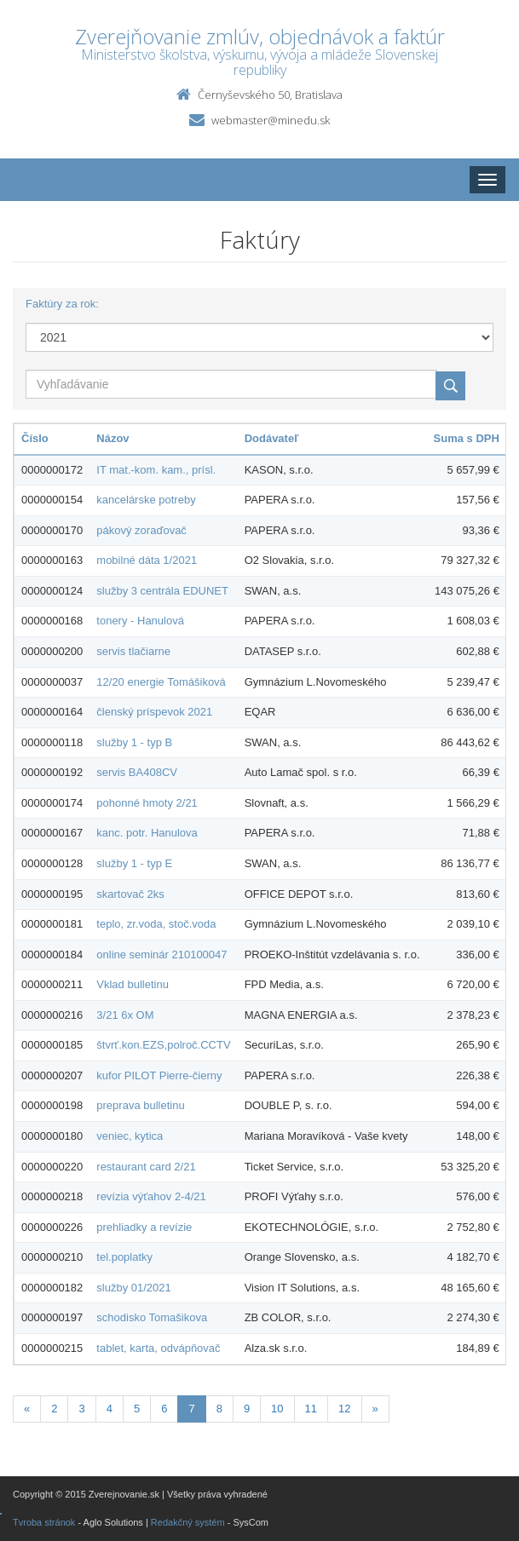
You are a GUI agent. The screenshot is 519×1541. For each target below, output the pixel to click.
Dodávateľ (272, 438)
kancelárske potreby (145, 499)
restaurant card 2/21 (145, 1166)
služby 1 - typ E (134, 863)
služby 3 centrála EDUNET (162, 590)
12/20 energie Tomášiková (161, 682)
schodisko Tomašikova (151, 1317)
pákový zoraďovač (141, 530)
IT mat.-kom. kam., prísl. (156, 469)
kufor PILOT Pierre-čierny (159, 1075)
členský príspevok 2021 (154, 711)
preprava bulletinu (140, 1105)
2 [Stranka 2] (54, 1408)
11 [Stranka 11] (311, 1408)
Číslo (35, 438)
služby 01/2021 (133, 1287)
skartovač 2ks (130, 894)
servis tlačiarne (133, 651)
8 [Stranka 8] (219, 1408)
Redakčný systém (188, 1522)
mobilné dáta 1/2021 (146, 560)
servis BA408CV (136, 772)
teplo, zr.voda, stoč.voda (156, 923)
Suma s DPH (466, 438)
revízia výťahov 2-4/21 (150, 1196)
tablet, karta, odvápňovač (158, 1348)
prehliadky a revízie (144, 1227)
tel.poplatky (124, 1257)
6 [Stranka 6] (164, 1408)
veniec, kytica (129, 1136)
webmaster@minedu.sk (270, 120)
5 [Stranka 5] (137, 1408)
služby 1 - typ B (134, 742)
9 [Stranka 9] (247, 1408)
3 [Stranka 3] (81, 1408)
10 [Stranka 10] (277, 1408)
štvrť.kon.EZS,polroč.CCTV (163, 1044)
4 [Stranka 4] (109, 1408)
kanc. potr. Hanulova (147, 832)
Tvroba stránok (44, 1522)
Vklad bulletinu (132, 984)
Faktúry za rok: (62, 303)
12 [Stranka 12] (344, 1408)
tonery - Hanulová (140, 620)
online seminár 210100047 (161, 954)
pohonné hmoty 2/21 (147, 802)
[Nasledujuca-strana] (375, 1409)
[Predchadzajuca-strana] (27, 1409)
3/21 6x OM (124, 1015)
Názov (112, 438)
